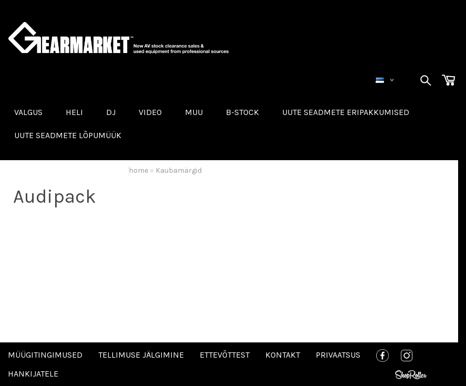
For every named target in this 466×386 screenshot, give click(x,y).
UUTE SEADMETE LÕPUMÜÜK (67, 135)
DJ (111, 112)
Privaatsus (338, 355)
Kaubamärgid (179, 170)
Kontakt (282, 355)
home (138, 170)
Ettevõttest (225, 355)
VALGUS (28, 112)
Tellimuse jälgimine (141, 355)
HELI (74, 112)
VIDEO (150, 112)
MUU (194, 112)
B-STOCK (242, 112)
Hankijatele (33, 374)
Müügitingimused (45, 355)
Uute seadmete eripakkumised (345, 112)
